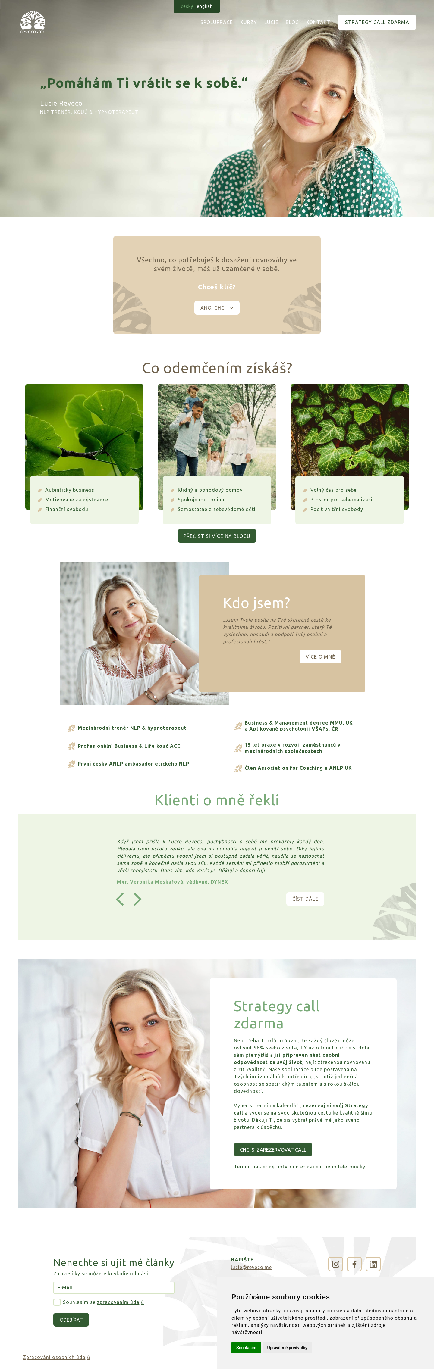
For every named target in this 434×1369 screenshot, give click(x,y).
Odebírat (71, 1320)
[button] (120, 899)
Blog (292, 22)
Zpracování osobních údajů (56, 1357)
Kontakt (318, 22)
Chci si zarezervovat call (273, 1149)
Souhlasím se (103, 1302)
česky (187, 6)
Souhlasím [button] (246, 1347)
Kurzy (248, 22)
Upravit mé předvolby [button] (287, 1347)
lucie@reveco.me (251, 1267)
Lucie (271, 22)
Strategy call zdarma (377, 22)
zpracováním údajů (120, 1302)
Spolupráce (216, 22)
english (205, 6)
